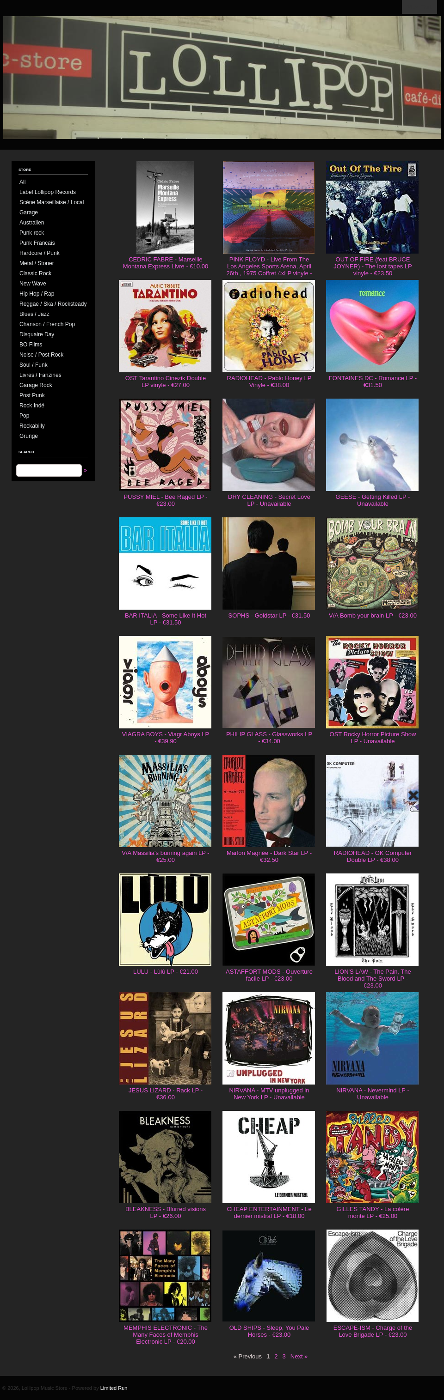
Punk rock (31, 233)
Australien (31, 222)
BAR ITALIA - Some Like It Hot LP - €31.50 (165, 619)
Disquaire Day (36, 334)
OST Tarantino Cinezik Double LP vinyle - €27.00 (165, 381)
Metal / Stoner (36, 263)
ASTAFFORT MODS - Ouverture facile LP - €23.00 (269, 975)
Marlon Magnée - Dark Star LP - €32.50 (269, 856)
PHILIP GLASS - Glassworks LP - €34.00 (269, 738)
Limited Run (114, 1388)
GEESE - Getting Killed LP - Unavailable (373, 500)
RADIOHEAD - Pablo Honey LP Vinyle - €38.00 (269, 381)
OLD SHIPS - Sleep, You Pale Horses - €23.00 (269, 1331)
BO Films (30, 344)
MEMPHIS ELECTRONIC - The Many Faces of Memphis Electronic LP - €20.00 (165, 1334)
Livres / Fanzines (40, 375)
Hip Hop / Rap (36, 294)
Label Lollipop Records (47, 192)
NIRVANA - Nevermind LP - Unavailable (372, 1094)
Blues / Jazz (34, 314)
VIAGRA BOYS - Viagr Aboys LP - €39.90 (165, 738)
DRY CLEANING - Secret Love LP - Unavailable (269, 500)
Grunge (28, 436)
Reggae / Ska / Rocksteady (52, 304)
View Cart (419, 7)
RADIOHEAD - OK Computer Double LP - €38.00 (373, 856)
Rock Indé (31, 405)
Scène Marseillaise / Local (51, 202)
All (22, 182)
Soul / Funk (33, 365)
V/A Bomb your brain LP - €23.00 (373, 615)
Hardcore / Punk (39, 253)
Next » (299, 1356)
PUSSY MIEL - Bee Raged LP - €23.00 (165, 500)
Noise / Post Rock (41, 355)
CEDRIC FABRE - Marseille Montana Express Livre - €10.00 (165, 263)
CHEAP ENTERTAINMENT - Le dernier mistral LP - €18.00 (269, 1212)
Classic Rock (35, 273)
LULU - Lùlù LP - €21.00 (165, 971)
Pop (24, 415)
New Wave (32, 283)
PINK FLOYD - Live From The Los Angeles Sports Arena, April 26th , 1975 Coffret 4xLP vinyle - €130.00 (269, 270)
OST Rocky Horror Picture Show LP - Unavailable (373, 738)
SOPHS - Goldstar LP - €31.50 (269, 615)
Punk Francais (37, 243)
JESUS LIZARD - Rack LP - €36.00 (166, 1094)
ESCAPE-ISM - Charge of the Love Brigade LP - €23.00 (373, 1331)
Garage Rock (35, 385)
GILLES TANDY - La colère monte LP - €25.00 (373, 1212)
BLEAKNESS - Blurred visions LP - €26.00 (165, 1212)
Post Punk (32, 395)
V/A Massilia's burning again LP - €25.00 (165, 856)
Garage (28, 212)
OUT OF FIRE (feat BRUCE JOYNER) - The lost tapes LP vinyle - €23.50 (372, 266)
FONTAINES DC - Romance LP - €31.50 (373, 381)
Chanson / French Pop (47, 324)
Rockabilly (32, 426)
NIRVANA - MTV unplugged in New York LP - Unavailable (269, 1094)
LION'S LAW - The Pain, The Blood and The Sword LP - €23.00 (372, 978)
